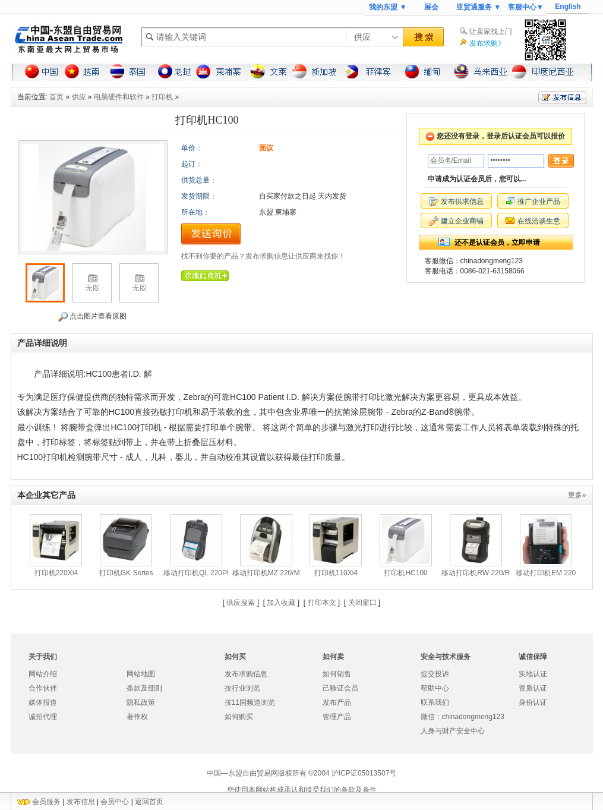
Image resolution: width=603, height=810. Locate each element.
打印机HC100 (405, 573)
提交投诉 (435, 674)
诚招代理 (43, 717)
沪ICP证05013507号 (364, 773)
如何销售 (337, 674)
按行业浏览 (242, 688)
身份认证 (533, 702)
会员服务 (46, 802)
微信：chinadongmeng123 (462, 717)
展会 (431, 7)
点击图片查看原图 (92, 317)
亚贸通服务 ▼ (478, 7)
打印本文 (322, 602)
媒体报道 (43, 702)
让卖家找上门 (490, 31)
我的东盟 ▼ (387, 7)
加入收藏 (281, 602)
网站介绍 (43, 674)
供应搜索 (240, 602)
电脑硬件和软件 (119, 97)
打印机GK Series (126, 573)
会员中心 (114, 802)
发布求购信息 (246, 674)
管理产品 (337, 717)
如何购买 (239, 717)
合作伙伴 (43, 688)
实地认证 (533, 674)
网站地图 (141, 674)
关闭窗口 (362, 602)
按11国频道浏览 (250, 702)
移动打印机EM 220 (546, 573)
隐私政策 (141, 702)
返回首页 (149, 802)
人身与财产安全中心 (453, 731)
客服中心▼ (526, 7)
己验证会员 (340, 688)
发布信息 (81, 802)
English (567, 6)
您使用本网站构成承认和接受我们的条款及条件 (302, 790)
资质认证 (533, 688)
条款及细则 (144, 688)
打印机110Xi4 (336, 573)
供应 (79, 97)
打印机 (162, 97)
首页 (56, 97)
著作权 (137, 717)
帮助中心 (435, 688)
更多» (577, 495)
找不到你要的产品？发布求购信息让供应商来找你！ (263, 256)
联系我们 (435, 702)
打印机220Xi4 (56, 573)
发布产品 (337, 702)
